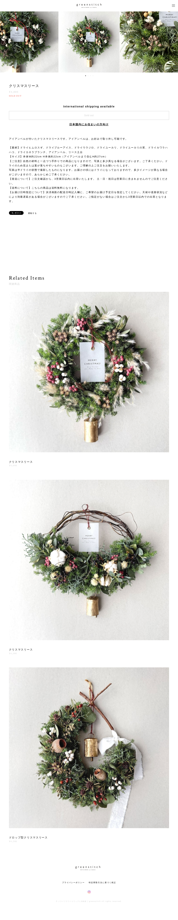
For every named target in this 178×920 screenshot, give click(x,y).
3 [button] (90, 75)
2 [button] (88, 75)
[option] (89, 42)
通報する (32, 213)
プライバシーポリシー (73, 882)
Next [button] (172, 42)
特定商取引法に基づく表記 (102, 882)
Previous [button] (6, 42)
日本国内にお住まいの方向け (89, 124)
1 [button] (85, 75)
